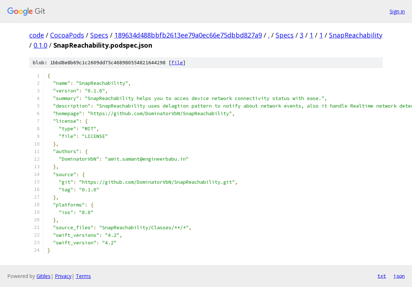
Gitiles (43, 276)
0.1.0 (40, 45)
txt (381, 276)
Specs (99, 35)
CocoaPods (67, 35)
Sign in (397, 11)
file (177, 63)
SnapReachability (355, 35)
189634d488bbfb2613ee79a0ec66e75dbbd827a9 (188, 35)
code (36, 35)
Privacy (63, 276)
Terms (83, 276)
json (399, 276)
